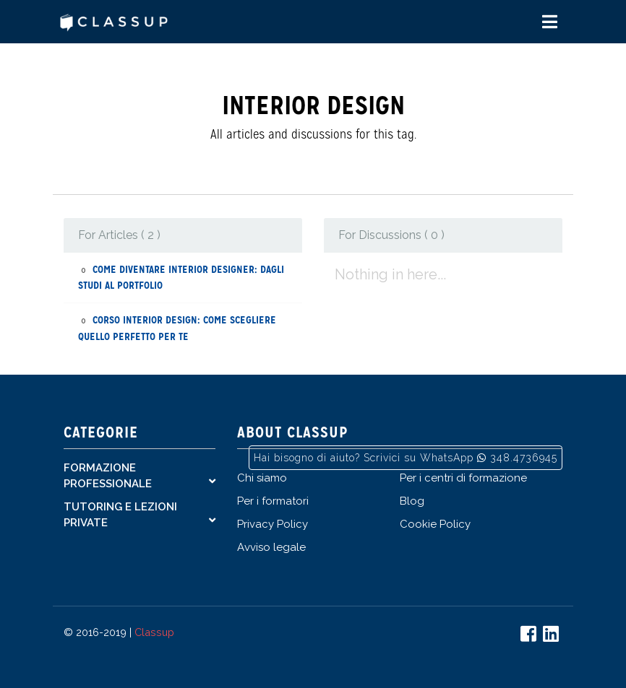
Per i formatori (273, 501)
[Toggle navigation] (549, 22)
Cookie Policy (435, 524)
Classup (154, 632)
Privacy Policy (272, 524)
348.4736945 (523, 457)
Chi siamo (262, 477)
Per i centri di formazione (463, 477)
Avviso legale (271, 547)
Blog (412, 501)
